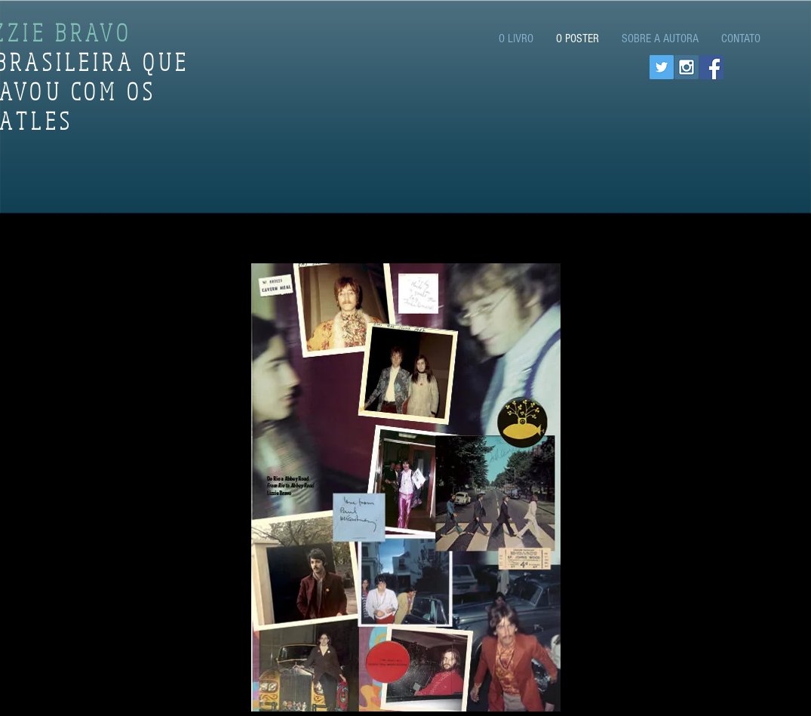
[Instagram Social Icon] (686, 67)
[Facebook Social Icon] (711, 67)
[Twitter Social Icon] (662, 67)
